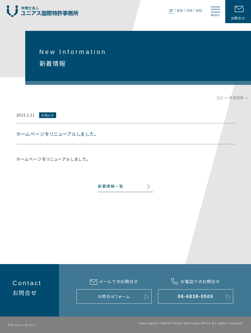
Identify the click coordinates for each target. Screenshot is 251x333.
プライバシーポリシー (22, 325)
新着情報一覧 (110, 186)
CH (189, 10)
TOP (220, 97)
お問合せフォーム (114, 296)
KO (199, 10)
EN (180, 10)
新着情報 (236, 97)
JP (171, 10)
